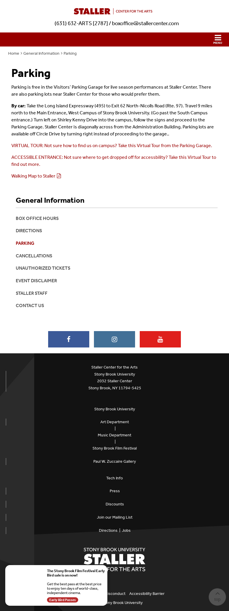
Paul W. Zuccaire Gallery (114, 461)
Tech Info (114, 478)
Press (115, 490)
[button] (114, 39)
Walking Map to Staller (33, 176)
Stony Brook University (114, 409)
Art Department (114, 421)
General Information (41, 53)
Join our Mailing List (114, 517)
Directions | (110, 530)
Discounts (115, 504)
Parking (70, 53)
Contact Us (30, 305)
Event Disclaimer (36, 280)
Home (13, 53)
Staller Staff (32, 293)
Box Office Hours (37, 218)
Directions (29, 230)
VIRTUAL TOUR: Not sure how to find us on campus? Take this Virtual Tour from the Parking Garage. (112, 145)
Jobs (126, 530)
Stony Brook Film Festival (114, 448)
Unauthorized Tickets (43, 268)
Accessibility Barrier (147, 593)
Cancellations (34, 256)
